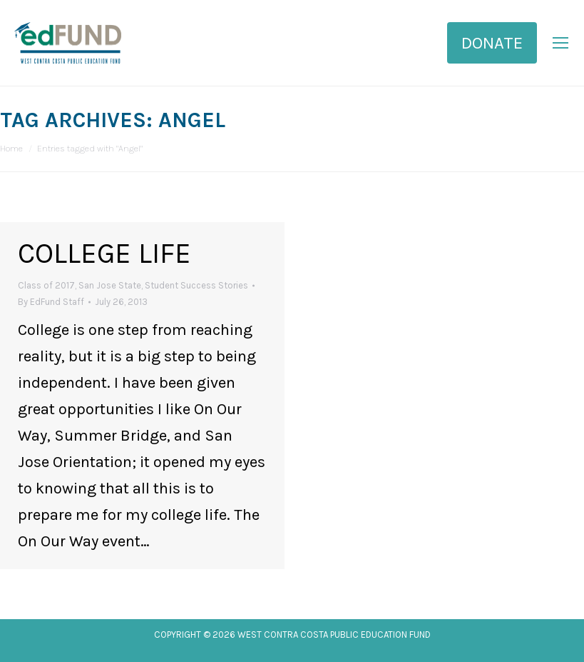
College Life (104, 253)
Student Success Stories (196, 285)
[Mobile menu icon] (560, 43)
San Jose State (109, 285)
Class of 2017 (46, 285)
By (51, 301)
